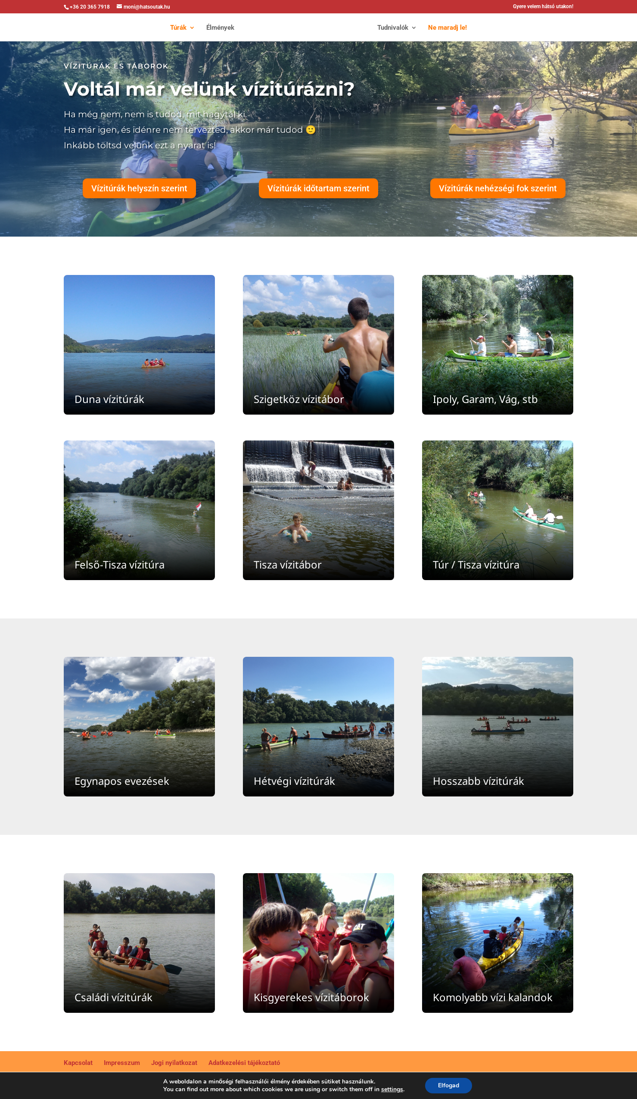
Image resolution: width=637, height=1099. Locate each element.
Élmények (215, 28)
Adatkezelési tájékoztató (244, 1063)
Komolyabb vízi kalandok (493, 997)
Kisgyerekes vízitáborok (311, 997)
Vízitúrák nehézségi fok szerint (498, 188)
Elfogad (453, 1085)
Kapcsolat (78, 1063)
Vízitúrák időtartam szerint (318, 188)
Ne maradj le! (452, 28)
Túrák (173, 28)
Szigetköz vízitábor (299, 399)
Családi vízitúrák (113, 997)
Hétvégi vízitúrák (294, 781)
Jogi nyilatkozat (174, 1063)
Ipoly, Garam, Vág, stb (485, 399)
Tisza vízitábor (288, 564)
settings (395, 1089)
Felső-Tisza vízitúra (120, 564)
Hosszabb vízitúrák (478, 781)
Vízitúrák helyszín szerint (139, 188)
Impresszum (122, 1063)
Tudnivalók (397, 28)
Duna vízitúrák (109, 399)
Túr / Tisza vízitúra (476, 564)
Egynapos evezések (122, 781)
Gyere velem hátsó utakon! (543, 6)
